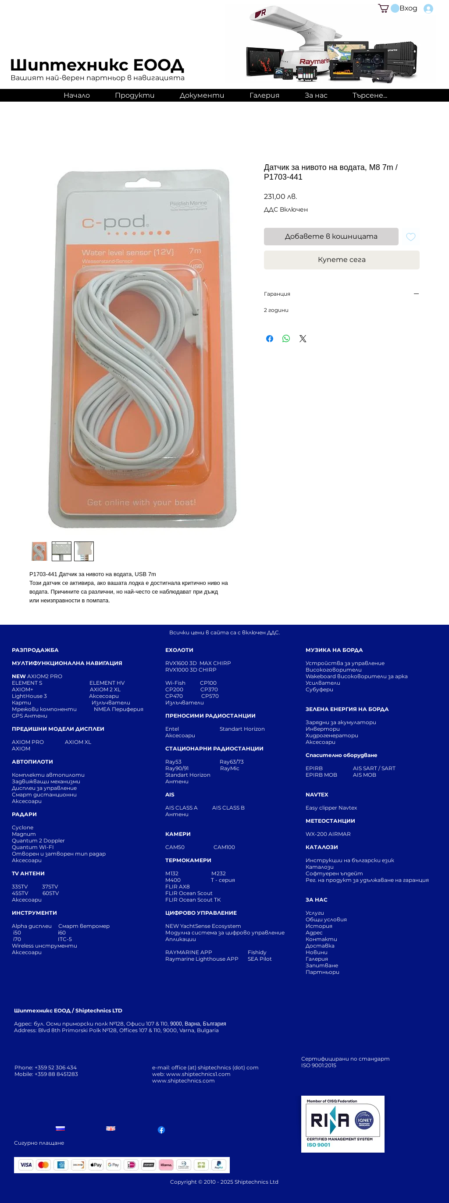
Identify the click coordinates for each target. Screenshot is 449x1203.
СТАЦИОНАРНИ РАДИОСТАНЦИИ (214, 748)
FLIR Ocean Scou (187, 893)
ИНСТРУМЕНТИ (34, 912)
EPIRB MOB (321, 774)
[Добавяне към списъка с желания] (411, 236)
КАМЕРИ (178, 834)
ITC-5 (65, 939)
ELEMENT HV (107, 682)
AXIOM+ (51, 689)
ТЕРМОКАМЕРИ (188, 860)
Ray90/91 (177, 768)
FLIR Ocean (180, 899)
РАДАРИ (24, 814)
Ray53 (176, 761)
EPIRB (316, 768)
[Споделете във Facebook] (269, 338)
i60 (62, 932)
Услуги (315, 912)
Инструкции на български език (366, 860)
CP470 (183, 696)
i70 (17, 939)
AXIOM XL (69, 742)
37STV (50, 886)
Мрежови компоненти (44, 709)
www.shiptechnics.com (183, 1080)
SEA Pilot (260, 958)
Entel (172, 728)
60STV (50, 893)
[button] (388, 8)
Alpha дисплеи (32, 926)
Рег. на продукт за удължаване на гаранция (367, 880)
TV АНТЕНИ (28, 873)
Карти (21, 702)
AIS (170, 794)
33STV (20, 886)
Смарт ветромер (83, 926)
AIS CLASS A (182, 807)
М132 (171, 873)
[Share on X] (303, 338)
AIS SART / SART (374, 768)
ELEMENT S (27, 682)
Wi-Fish (182, 682)
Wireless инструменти (44, 945)
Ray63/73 (232, 761)
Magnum (24, 834)
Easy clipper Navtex (331, 807)
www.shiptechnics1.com (198, 1074)
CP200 (181, 689)
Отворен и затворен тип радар (59, 853)
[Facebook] (161, 1130)
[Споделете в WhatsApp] (286, 338)
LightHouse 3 (50, 696)
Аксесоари (104, 696)
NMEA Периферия (118, 709)
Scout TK (209, 899)
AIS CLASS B (228, 807)
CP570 (210, 696)
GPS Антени (30, 715)
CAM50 (189, 847)
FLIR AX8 (177, 886)
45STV (20, 893)
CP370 (209, 689)
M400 (173, 880)
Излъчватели (184, 702)
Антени (177, 781)
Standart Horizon (242, 728)
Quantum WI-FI (33, 847)
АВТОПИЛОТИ (32, 761)
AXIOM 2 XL (106, 689)
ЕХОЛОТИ (179, 650)
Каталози (320, 866)
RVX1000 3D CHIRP (191, 669)
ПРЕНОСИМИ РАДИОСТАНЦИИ (210, 715)
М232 (218, 873)
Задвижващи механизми (46, 781)
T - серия (224, 880)
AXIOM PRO (28, 742)
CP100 (211, 682)
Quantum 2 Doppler (38, 840)
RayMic (229, 768)
